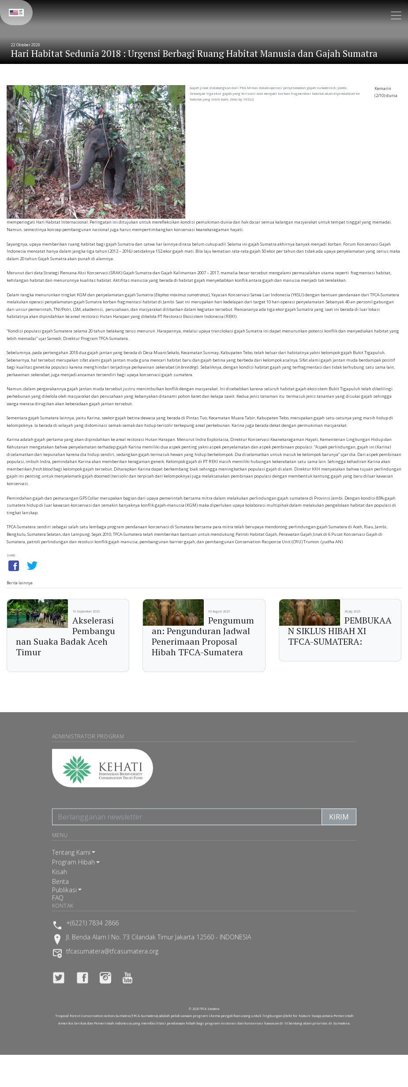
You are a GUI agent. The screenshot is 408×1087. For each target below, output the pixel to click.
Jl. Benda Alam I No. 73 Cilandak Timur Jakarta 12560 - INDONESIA (158, 948)
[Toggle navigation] (396, 15)
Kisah (59, 882)
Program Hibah (73, 873)
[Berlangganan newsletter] (187, 827)
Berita (60, 892)
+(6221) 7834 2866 (92, 934)
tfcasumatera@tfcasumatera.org (112, 962)
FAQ (58, 908)
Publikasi (64, 901)
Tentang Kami (71, 863)
